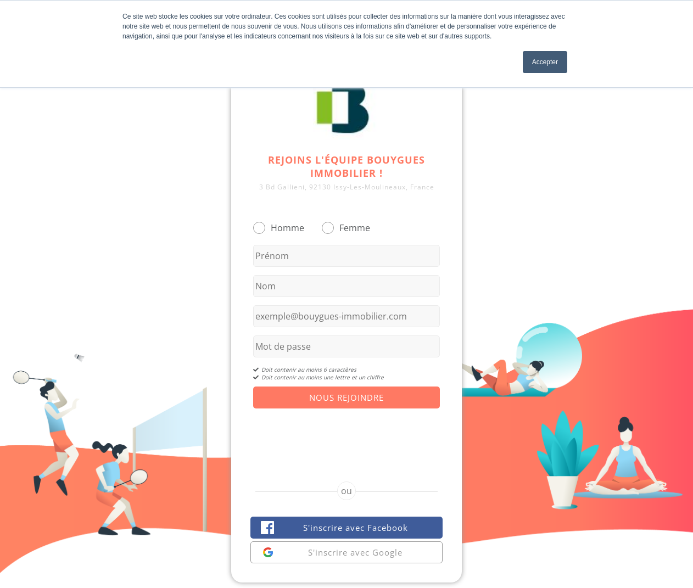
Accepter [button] (545, 62)
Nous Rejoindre (346, 397)
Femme (354, 228)
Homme (287, 228)
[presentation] (346, 435)
